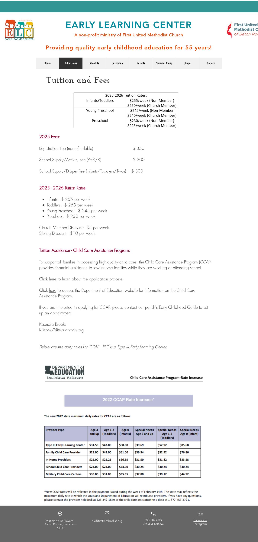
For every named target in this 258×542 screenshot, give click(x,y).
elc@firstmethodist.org (107, 521)
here (52, 279)
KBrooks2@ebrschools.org (61, 330)
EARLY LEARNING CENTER (129, 24)
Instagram (200, 524)
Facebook (200, 520)
